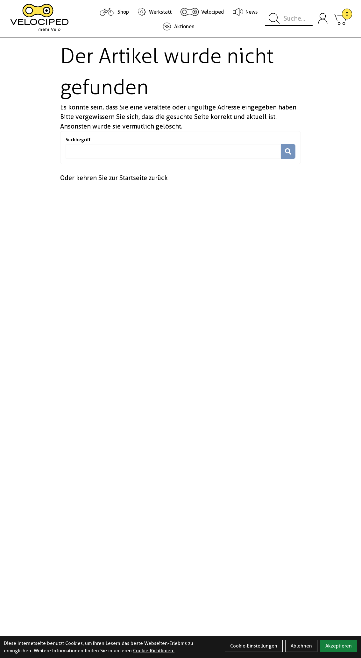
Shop (123, 12)
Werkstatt (160, 12)
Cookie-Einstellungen (253, 646)
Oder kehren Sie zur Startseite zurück (114, 178)
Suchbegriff (78, 139)
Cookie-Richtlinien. (153, 651)
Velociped (212, 12)
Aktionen (184, 27)
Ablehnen (301, 646)
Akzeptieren (338, 646)
